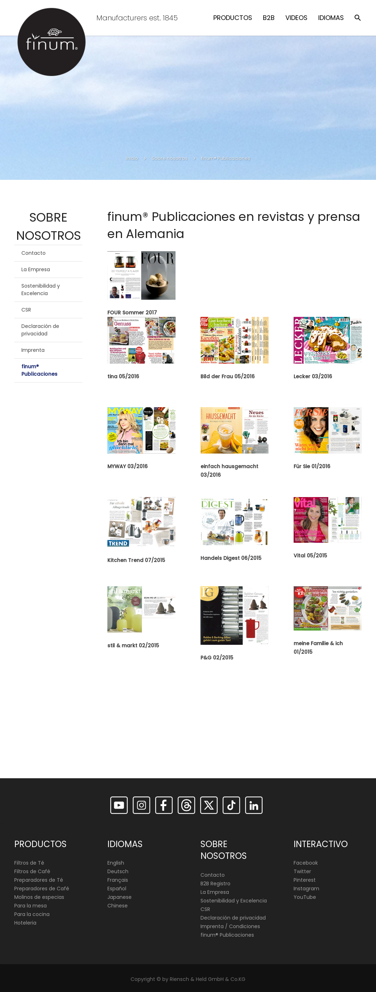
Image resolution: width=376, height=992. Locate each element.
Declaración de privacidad (40, 330)
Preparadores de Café (41, 888)
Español (116, 888)
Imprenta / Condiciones (230, 926)
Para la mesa (30, 905)
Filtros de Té (29, 862)
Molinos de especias (39, 897)
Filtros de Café (32, 871)
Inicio (132, 158)
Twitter (302, 871)
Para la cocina (32, 914)
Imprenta (33, 350)
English (115, 862)
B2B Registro (215, 883)
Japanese (119, 897)
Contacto (33, 253)
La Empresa (35, 269)
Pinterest (305, 880)
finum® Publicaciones (39, 370)
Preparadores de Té (38, 880)
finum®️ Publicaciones (227, 934)
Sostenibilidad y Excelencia (40, 289)
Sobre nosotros (170, 158)
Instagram (306, 888)
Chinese (117, 905)
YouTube (305, 897)
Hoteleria (25, 922)
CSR (26, 309)
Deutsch (117, 871)
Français (117, 880)
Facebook (306, 862)
